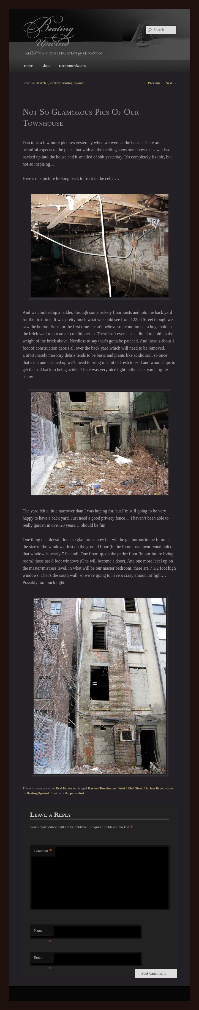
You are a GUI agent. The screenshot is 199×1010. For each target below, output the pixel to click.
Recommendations (72, 66)
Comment (43, 851)
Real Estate (64, 788)
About (46, 66)
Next (171, 83)
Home (28, 66)
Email (43, 959)
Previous (152, 83)
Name (43, 932)
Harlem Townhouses (102, 788)
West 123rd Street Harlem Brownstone (145, 788)
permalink (77, 793)
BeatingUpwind (38, 793)
